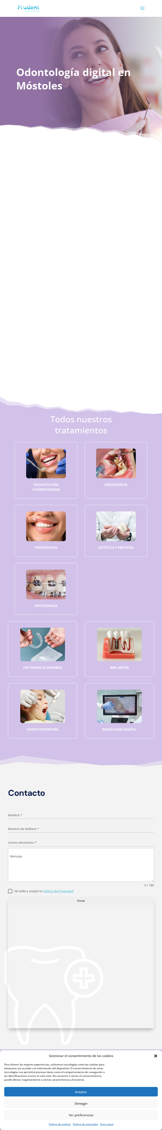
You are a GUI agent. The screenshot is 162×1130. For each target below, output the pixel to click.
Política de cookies (60, 1124)
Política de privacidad (85, 1124)
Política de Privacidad (58, 891)
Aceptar (81, 1092)
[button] (156, 1056)
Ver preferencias (81, 1115)
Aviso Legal (106, 1124)
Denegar (81, 1103)
